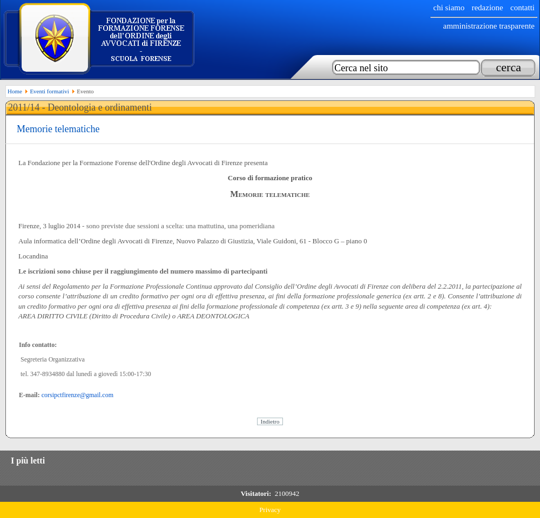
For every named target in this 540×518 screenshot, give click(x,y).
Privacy (270, 510)
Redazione (487, 7)
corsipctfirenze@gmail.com (77, 395)
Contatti (522, 7)
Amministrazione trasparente (489, 26)
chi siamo (448, 7)
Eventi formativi (49, 91)
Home (15, 91)
